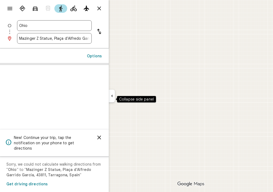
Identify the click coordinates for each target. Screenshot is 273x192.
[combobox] (73, 25)
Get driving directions (46, 184)
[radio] (41, 8)
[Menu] (9, 9)
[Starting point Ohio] (73, 25)
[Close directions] (118, 8)
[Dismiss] (118, 137)
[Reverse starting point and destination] (118, 32)
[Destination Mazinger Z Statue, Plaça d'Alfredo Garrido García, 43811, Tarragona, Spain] (73, 38)
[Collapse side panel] (131, 96)
